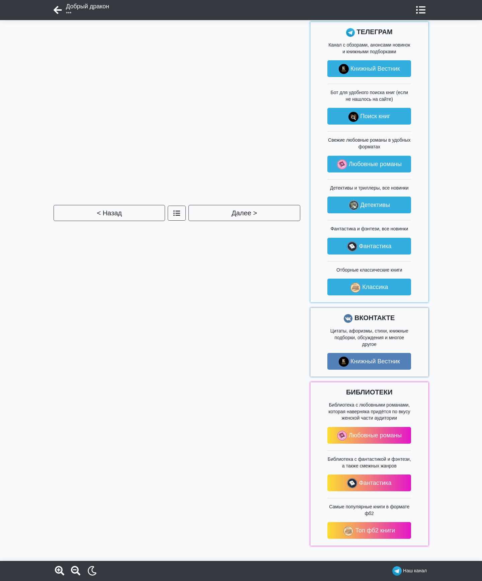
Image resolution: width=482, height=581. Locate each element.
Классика (369, 288)
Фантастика (369, 246)
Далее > (244, 213)
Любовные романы (369, 164)
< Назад (109, 213)
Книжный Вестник (369, 69)
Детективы (369, 205)
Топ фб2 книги (369, 531)
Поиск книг (369, 117)
